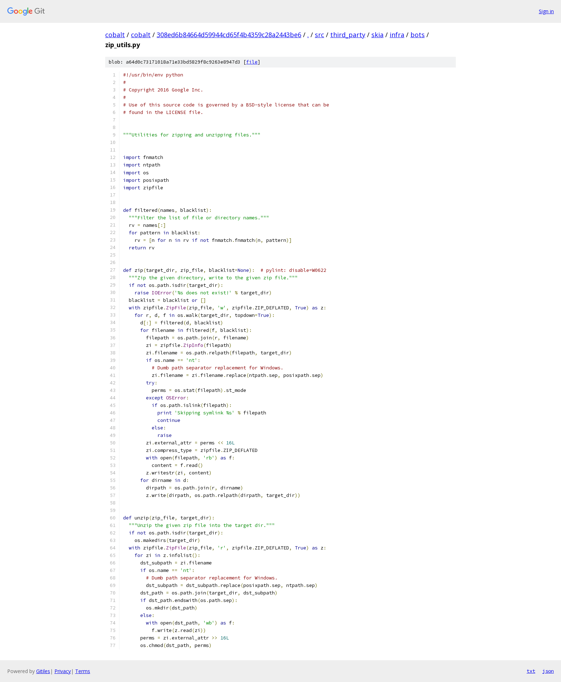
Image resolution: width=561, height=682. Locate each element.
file (252, 62)
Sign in (546, 11)
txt (531, 671)
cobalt (115, 34)
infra (397, 34)
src (319, 34)
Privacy (62, 671)
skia (377, 34)
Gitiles (43, 671)
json (548, 671)
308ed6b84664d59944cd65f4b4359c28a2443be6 (229, 34)
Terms (82, 671)
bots (417, 34)
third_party (347, 34)
